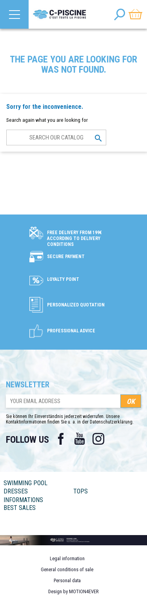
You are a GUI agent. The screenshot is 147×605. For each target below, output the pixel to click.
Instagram (98, 439)
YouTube (79, 439)
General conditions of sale (67, 569)
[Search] (56, 137)
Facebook (61, 439)
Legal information (67, 558)
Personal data (67, 580)
